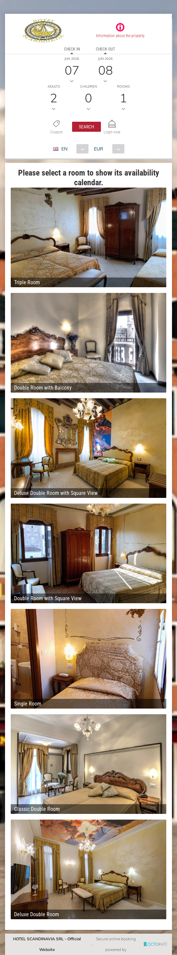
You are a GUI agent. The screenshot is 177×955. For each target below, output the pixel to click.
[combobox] (73, 148)
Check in (72, 49)
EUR (98, 149)
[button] (86, 127)
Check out (105, 49)
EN (64, 149)
